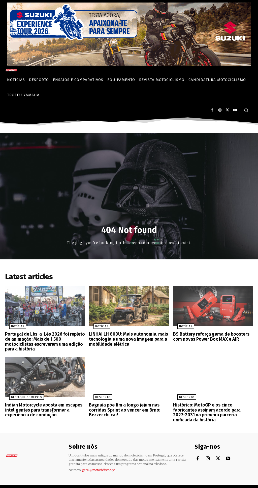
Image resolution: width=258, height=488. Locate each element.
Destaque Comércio (22, 396)
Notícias (13, 328)
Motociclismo (35, 483)
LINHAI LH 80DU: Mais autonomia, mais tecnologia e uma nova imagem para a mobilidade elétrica (125, 340)
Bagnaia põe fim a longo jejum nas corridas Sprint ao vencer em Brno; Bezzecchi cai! (122, 409)
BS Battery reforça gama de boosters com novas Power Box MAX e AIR (209, 338)
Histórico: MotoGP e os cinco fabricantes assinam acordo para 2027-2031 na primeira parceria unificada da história (212, 409)
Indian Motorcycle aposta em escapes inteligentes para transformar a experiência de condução (41, 409)
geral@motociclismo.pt (98, 463)
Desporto (98, 396)
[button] (246, 110)
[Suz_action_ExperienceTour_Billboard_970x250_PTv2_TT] (129, 64)
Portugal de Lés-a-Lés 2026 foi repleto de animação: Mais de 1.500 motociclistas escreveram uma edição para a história (42, 342)
